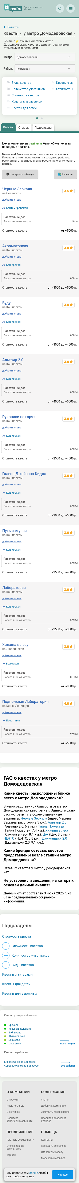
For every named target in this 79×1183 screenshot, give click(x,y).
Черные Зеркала (17, 189)
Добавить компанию (53, 1105)
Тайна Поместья (51, 826)
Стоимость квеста (16, 937)
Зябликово (12, 1032)
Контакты (47, 1139)
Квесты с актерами (17, 974)
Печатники (13, 720)
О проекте (12, 1099)
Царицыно (12, 1043)
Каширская (13, 264)
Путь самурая (14, 530)
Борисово (12, 1040)
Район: (8, 68)
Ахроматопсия (15, 246)
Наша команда (15, 1105)
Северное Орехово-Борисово (21, 1065)
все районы (68, 1064)
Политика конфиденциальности (19, 1119)
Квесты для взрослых (27, 101)
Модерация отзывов (53, 1158)
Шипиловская (14, 1036)
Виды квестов (21, 82)
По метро (13, 27)
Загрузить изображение (55, 1111)
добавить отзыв (11, 199)
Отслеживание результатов (15, 1147)
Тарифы (11, 1154)
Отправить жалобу (52, 1152)
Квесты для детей (24, 108)
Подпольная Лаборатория (25, 701)
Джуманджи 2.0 (54, 838)
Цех (45, 834)
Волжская (12, 663)
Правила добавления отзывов (53, 1119)
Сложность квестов (25, 95)
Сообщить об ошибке (53, 1145)
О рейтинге (13, 1111)
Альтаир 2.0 (12, 360)
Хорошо (63, 1174)
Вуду (6, 303)
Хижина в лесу (15, 644)
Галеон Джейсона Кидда (24, 473)
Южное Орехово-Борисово (20, 1061)
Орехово (11, 1025)
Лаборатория (14, 587)
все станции (67, 1042)
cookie (33, 1173)
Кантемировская (17, 207)
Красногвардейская (18, 1028)
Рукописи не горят (18, 417)
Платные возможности (20, 1139)
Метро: (8, 57)
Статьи (45, 1099)
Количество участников (28, 89)
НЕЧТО (9, 838)
